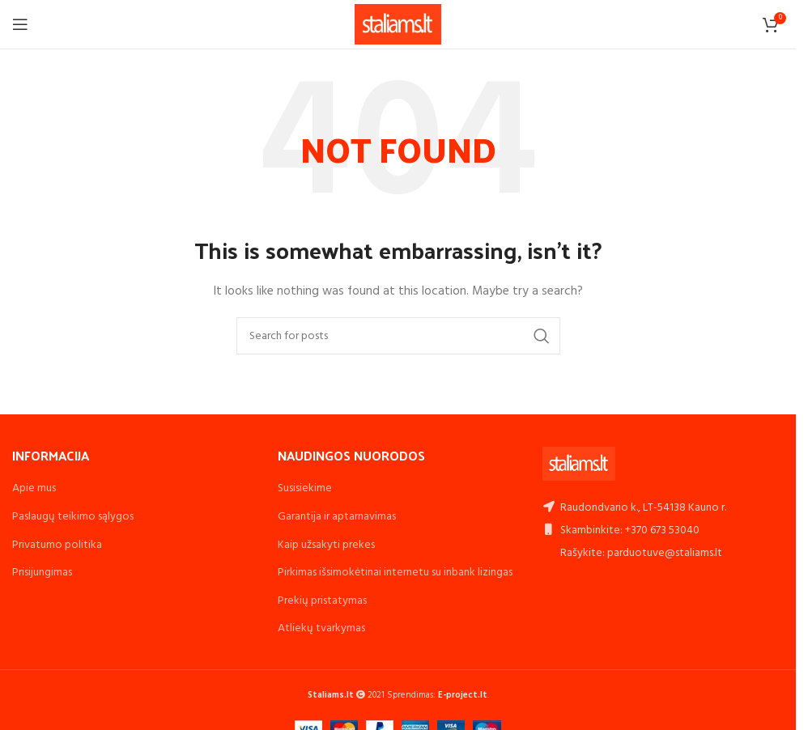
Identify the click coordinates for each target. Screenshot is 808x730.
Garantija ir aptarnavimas (337, 516)
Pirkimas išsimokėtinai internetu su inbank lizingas (395, 572)
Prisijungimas (42, 572)
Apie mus (34, 488)
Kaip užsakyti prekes (326, 545)
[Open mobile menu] (20, 24)
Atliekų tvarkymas (321, 628)
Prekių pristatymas (322, 601)
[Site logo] (398, 24)
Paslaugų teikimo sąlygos (73, 516)
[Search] (398, 335)
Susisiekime (305, 488)
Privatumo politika (57, 545)
